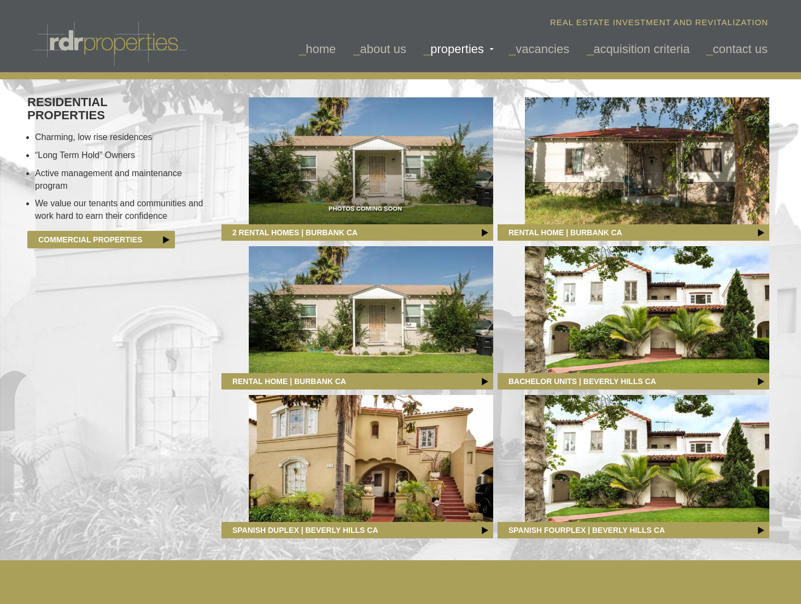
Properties (457, 49)
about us (383, 49)
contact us (740, 49)
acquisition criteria (641, 49)
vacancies (542, 49)
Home (321, 49)
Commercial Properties (103, 239)
